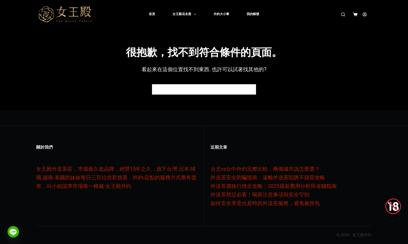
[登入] (365, 14)
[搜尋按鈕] (251, 89)
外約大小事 (221, 14)
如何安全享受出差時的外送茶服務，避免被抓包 (265, 203)
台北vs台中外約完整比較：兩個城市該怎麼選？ (265, 169)
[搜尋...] (199, 89)
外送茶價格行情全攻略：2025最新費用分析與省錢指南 (274, 186)
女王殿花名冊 (185, 14)
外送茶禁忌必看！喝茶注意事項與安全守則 (260, 195)
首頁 (152, 14)
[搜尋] (343, 14)
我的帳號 (253, 14)
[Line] (13, 232)
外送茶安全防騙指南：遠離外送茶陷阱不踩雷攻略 (268, 177)
